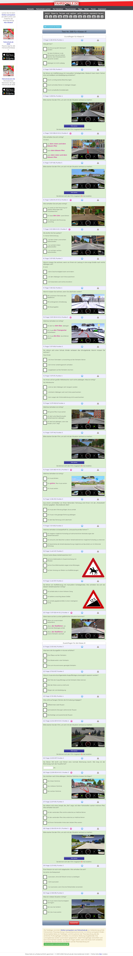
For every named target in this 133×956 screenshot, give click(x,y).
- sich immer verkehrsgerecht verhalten (60, 365)
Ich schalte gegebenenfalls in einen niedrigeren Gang (63, 602)
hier (100, 954)
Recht (86, 9)
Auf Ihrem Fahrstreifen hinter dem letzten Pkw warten (65, 822)
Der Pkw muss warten (57, 483)
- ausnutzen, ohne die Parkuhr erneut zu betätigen (64, 877)
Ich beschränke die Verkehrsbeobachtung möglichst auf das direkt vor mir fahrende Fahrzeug (74, 545)
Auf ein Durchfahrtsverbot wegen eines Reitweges (63, 565)
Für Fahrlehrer (58, 9)
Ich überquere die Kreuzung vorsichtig (56, 221)
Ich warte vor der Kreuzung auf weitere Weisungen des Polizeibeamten (57, 209)
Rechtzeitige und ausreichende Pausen (60, 715)
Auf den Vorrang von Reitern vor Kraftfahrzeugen (63, 570)
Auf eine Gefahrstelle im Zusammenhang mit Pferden (62, 560)
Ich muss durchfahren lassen (58, 337)
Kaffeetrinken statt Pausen (56, 705)
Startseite (30, 9)
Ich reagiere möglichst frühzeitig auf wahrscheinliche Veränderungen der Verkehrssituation (71, 534)
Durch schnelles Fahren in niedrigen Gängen (62, 85)
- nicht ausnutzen (53, 882)
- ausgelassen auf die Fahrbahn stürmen (60, 370)
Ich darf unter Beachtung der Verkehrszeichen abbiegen (57, 417)
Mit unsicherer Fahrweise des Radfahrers (57, 296)
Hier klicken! (8, 22)
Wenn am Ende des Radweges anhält (57, 627)
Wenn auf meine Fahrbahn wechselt (57, 633)
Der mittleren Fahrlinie (55, 786)
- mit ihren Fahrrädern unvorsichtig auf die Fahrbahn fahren (67, 359)
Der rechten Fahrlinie (54, 791)
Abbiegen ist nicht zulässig (56, 63)
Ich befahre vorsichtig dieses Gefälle (59, 596)
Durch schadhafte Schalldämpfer (58, 90)
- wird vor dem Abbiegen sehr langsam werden (63, 387)
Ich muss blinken (53, 478)
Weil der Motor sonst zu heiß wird (58, 685)
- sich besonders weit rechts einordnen (60, 282)
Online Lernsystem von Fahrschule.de (74, 930)
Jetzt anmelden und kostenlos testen (56, 944)
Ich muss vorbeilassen (57, 331)
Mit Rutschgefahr (53, 307)
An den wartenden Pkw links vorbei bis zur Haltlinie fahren (66, 817)
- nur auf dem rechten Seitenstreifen (54, 251)
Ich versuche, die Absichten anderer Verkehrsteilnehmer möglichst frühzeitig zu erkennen (76, 540)
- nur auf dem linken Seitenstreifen (54, 246)
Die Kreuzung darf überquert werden (57, 48)
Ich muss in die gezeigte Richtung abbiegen (62, 514)
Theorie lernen (70, 9)
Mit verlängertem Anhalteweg (57, 302)
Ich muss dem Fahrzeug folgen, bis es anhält (62, 509)
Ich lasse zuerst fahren (58, 216)
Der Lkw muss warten (54, 912)
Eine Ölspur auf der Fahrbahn (57, 655)
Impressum (102, 9)
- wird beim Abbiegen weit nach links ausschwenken (64, 392)
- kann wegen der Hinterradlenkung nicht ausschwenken (66, 397)
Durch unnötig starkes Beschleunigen (60, 80)
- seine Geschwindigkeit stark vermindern (61, 271)
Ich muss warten (53, 488)
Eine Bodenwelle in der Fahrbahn (58, 660)
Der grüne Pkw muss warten (57, 412)
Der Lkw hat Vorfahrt (54, 907)
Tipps (80, 9)
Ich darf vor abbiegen (58, 326)
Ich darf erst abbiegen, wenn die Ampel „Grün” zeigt (58, 422)
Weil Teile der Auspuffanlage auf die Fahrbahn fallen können (67, 680)
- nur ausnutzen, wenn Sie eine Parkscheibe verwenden (65, 887)
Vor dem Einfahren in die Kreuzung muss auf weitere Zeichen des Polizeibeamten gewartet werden (56, 55)
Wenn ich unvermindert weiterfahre (55, 621)
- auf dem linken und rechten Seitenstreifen (57, 240)
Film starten (74, 126)
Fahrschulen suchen (43, 9)
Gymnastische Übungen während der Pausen (62, 710)
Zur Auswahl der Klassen (52, 27)
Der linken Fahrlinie (54, 781)
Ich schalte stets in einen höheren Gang (60, 591)
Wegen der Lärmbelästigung (57, 690)
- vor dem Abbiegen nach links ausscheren (61, 277)
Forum (93, 9)
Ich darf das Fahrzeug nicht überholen (60, 520)
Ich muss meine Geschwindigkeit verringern (58, 901)
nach (56, 150)
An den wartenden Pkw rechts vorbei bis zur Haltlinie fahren (67, 812)
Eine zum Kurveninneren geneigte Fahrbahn (62, 665)
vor (57, 145)
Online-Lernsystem (8, 15)
